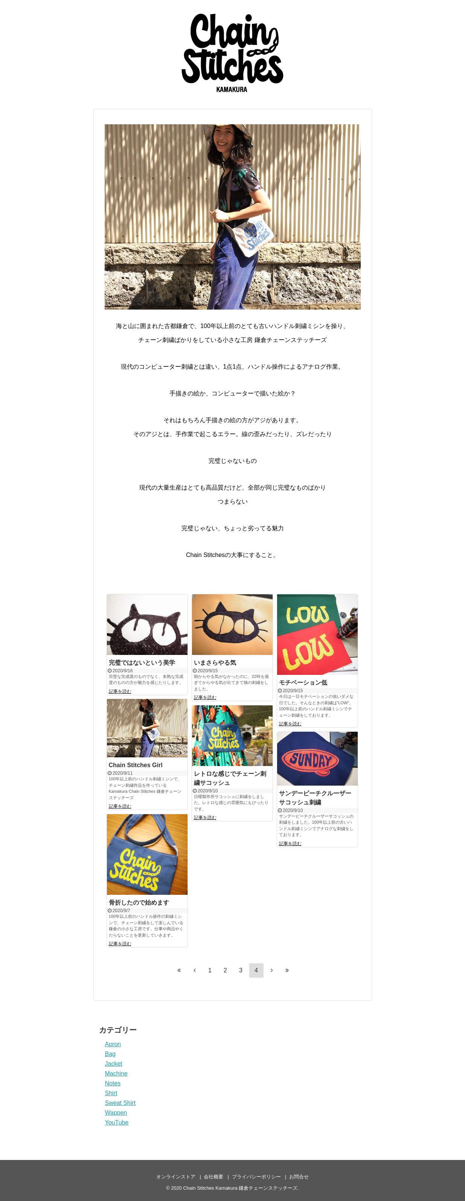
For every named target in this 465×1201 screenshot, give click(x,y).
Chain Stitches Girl (136, 765)
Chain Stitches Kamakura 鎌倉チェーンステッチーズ (240, 1188)
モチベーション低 (303, 682)
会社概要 (213, 1177)
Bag (110, 1054)
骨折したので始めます (139, 902)
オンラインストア (175, 1177)
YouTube (117, 1122)
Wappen (116, 1112)
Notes (113, 1083)
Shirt (111, 1093)
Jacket (113, 1064)
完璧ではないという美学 (142, 662)
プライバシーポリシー (256, 1177)
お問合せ (299, 1177)
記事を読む (120, 691)
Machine (116, 1073)
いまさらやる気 (215, 662)
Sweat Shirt (120, 1103)
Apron (113, 1044)
